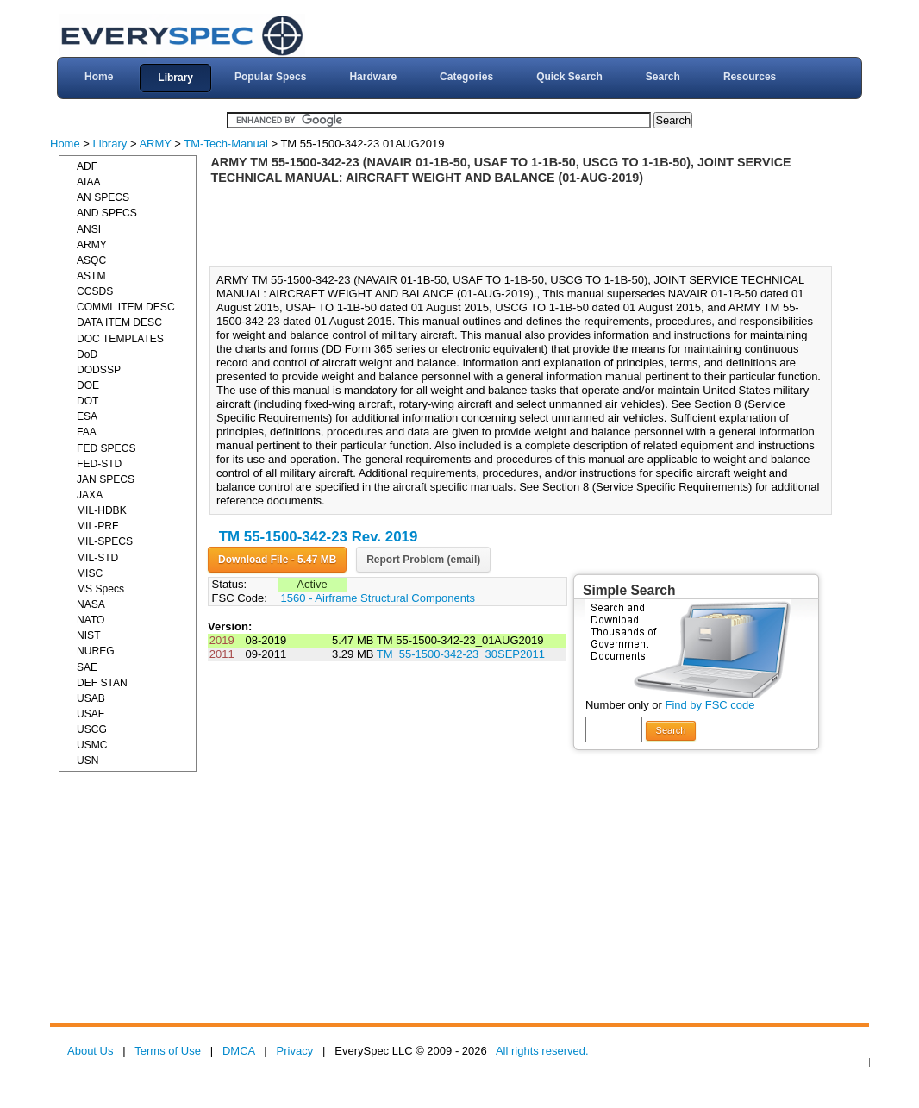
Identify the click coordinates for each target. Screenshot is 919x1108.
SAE (87, 667)
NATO (90, 620)
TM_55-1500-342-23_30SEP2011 (461, 654)
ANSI (89, 229)
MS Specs (100, 589)
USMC (92, 745)
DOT (88, 401)
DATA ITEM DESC (119, 322)
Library (175, 78)
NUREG (96, 651)
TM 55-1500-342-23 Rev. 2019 (318, 537)
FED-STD (99, 464)
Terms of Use (167, 1050)
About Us (90, 1050)
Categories (466, 77)
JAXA (90, 495)
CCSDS (95, 291)
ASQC (91, 260)
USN (88, 760)
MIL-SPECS (105, 541)
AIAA (89, 182)
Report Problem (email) (423, 560)
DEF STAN (102, 683)
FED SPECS (106, 448)
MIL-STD (97, 558)
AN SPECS (103, 197)
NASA (91, 604)
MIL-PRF (97, 526)
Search (663, 77)
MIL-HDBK (102, 510)
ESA (87, 416)
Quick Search (569, 77)
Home (98, 77)
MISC (90, 573)
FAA (87, 432)
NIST (89, 635)
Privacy (295, 1050)
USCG (92, 729)
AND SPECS (107, 213)
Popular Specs (270, 77)
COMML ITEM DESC (126, 307)
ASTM (91, 276)
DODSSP (99, 370)
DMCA (238, 1050)
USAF (90, 714)
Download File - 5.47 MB (277, 560)
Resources (749, 77)
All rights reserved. (542, 1050)
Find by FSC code (709, 704)
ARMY (155, 143)
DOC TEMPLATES (120, 339)
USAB (91, 698)
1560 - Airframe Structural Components (378, 598)
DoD (87, 354)
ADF (87, 166)
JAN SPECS (105, 479)
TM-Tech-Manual (226, 143)
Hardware (373, 77)
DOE (88, 385)
